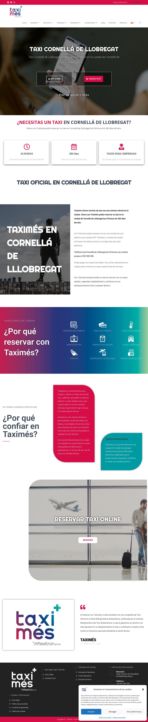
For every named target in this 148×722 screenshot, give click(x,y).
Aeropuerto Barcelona (86, 672)
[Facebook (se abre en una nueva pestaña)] (11, 2)
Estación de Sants (84, 679)
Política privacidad (119, 717)
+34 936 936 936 (135, 2)
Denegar (112, 711)
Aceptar (91, 711)
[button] (143, 689)
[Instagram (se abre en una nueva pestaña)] (14, 2)
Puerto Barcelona (84, 676)
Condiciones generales (20, 707)
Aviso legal (16, 700)
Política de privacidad (20, 704)
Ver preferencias (134, 711)
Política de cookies (105, 717)
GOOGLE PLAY (50, 678)
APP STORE (49, 674)
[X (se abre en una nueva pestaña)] (8, 2)
